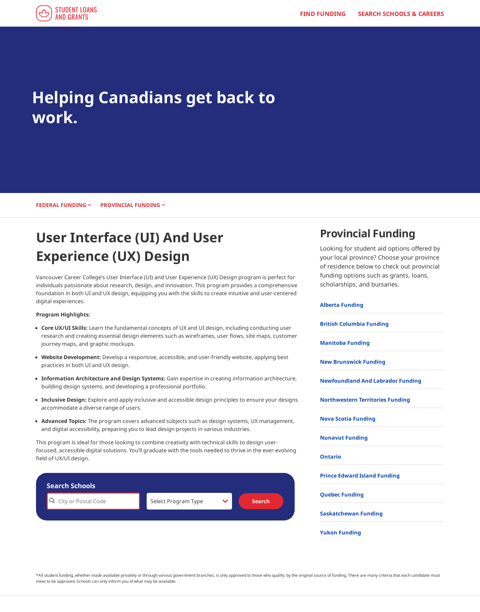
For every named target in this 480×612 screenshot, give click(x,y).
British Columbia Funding (354, 323)
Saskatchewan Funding (351, 513)
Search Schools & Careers (401, 14)
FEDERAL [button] (63, 205)
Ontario (330, 456)
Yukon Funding (340, 532)
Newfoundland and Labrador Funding (370, 380)
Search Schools (71, 485)
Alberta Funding (341, 304)
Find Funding (323, 14)
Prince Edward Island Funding (360, 475)
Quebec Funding (342, 494)
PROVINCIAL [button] (132, 205)
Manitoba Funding (345, 342)
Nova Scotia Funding (347, 418)
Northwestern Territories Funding (365, 399)
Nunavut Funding (344, 437)
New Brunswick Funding (352, 361)
